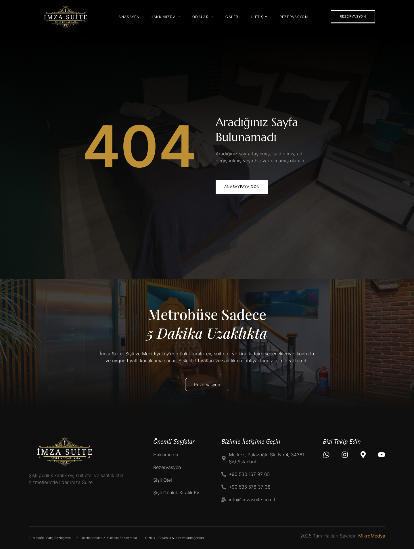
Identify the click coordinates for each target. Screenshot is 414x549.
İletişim (259, 17)
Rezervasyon (293, 17)
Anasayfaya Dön (242, 187)
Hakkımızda (166, 17)
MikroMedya (371, 536)
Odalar (203, 17)
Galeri (232, 17)
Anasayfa (128, 17)
